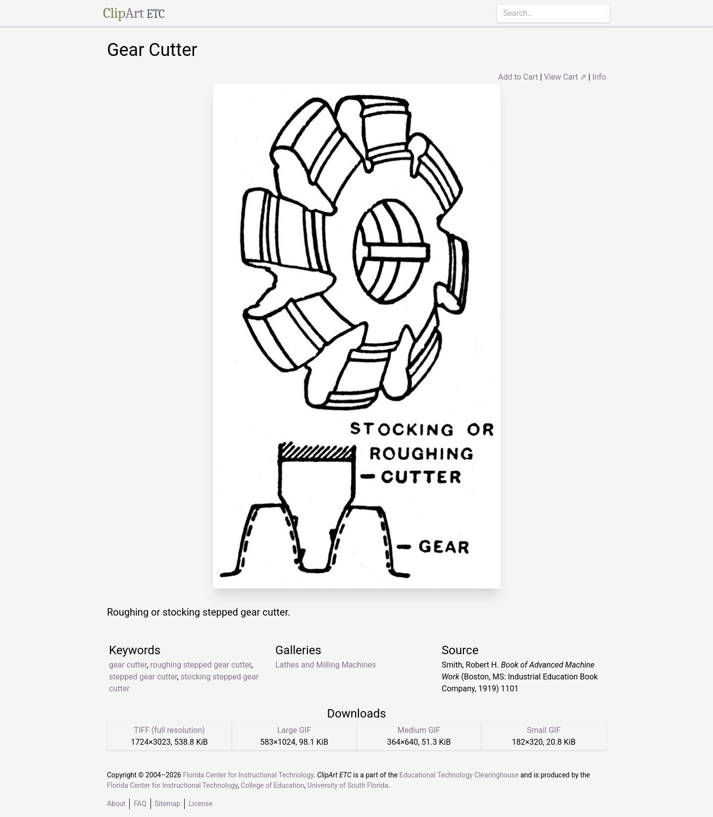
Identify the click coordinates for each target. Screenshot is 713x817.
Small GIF (543, 730)
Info (599, 77)
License (200, 804)
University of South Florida (347, 785)
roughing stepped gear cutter (200, 665)
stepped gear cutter (143, 676)
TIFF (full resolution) (169, 730)
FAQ (140, 804)
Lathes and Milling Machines (325, 665)
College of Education (273, 785)
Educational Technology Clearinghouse (459, 775)
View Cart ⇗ (565, 77)
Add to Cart (518, 77)
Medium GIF (419, 730)
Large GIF (294, 730)
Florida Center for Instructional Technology (248, 775)
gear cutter (128, 665)
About (116, 804)
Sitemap (167, 804)
